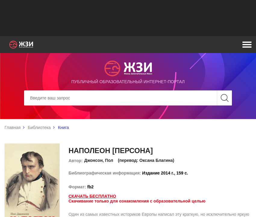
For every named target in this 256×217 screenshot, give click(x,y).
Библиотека (39, 127)
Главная (12, 127)
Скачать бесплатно (92, 196)
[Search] (128, 97)
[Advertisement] (128, 18)
